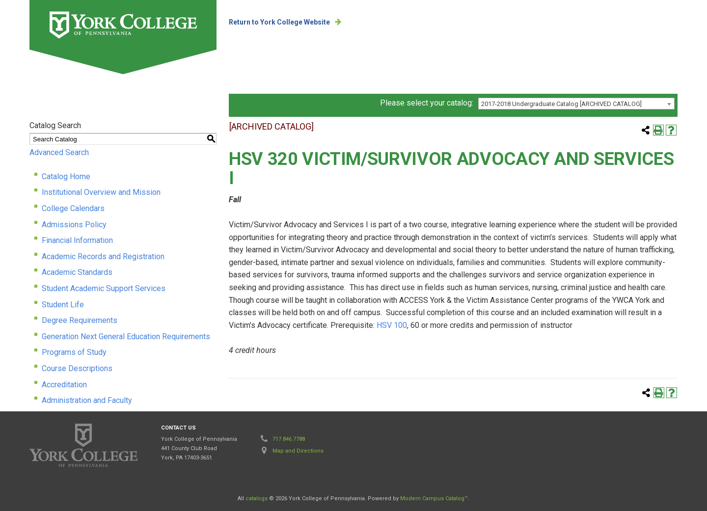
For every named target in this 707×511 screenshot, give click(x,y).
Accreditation (64, 384)
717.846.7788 (288, 439)
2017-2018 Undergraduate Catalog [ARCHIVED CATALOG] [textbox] (561, 104)
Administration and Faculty (87, 400)
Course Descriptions (77, 368)
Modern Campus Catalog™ (434, 498)
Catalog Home (66, 176)
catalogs (256, 498)
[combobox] (576, 103)
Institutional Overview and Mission (101, 192)
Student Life (63, 304)
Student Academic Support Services (103, 288)
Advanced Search (59, 152)
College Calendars (73, 208)
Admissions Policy (74, 224)
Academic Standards (77, 272)
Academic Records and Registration (103, 256)
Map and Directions (298, 451)
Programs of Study (74, 352)
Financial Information (77, 240)
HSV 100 (392, 325)
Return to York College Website (279, 22)
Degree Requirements (79, 320)
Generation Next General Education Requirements (126, 336)
